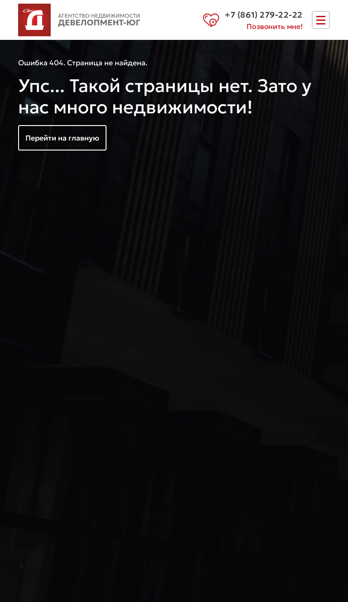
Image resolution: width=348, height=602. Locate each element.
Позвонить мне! (274, 26)
